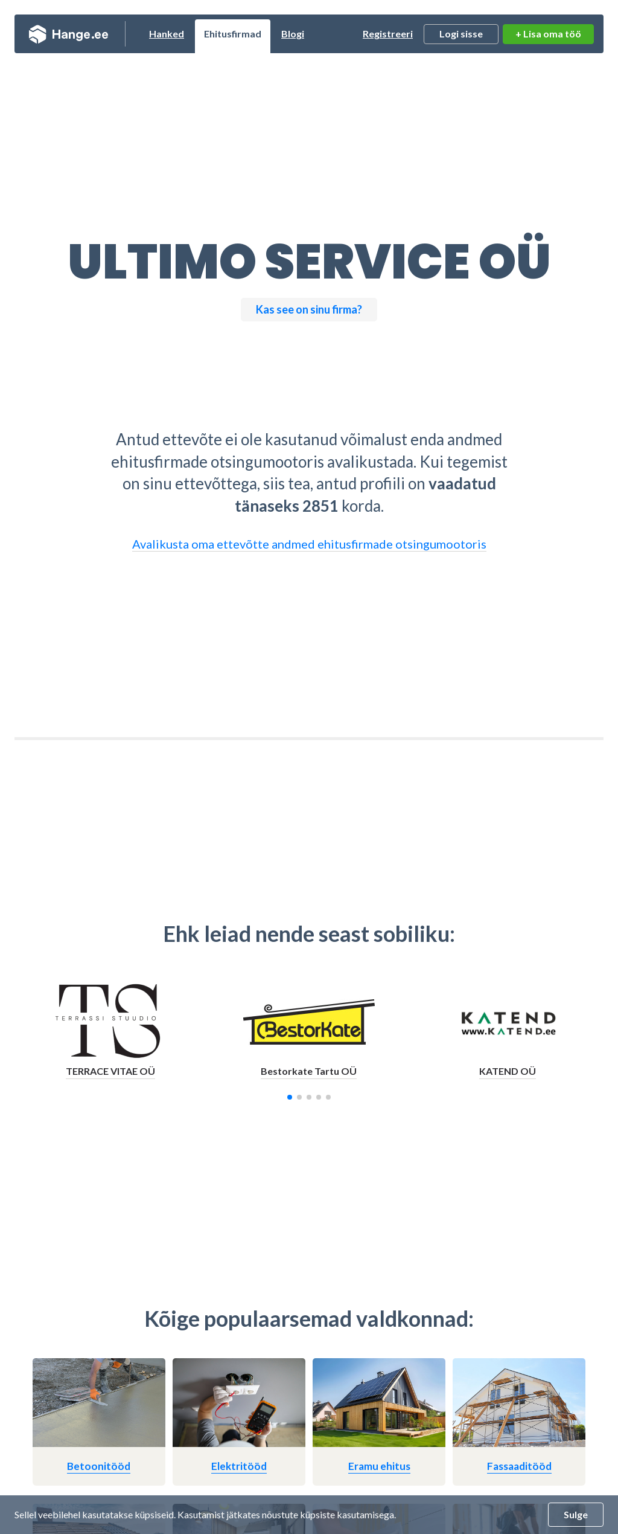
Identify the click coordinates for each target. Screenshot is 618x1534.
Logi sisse (461, 33)
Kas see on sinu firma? (309, 309)
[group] (110, 1035)
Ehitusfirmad (232, 33)
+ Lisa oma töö (548, 33)
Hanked (166, 33)
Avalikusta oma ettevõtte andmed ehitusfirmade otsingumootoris (309, 544)
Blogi (292, 33)
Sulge (576, 1514)
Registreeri (388, 33)
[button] (289, 1097)
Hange (68, 34)
